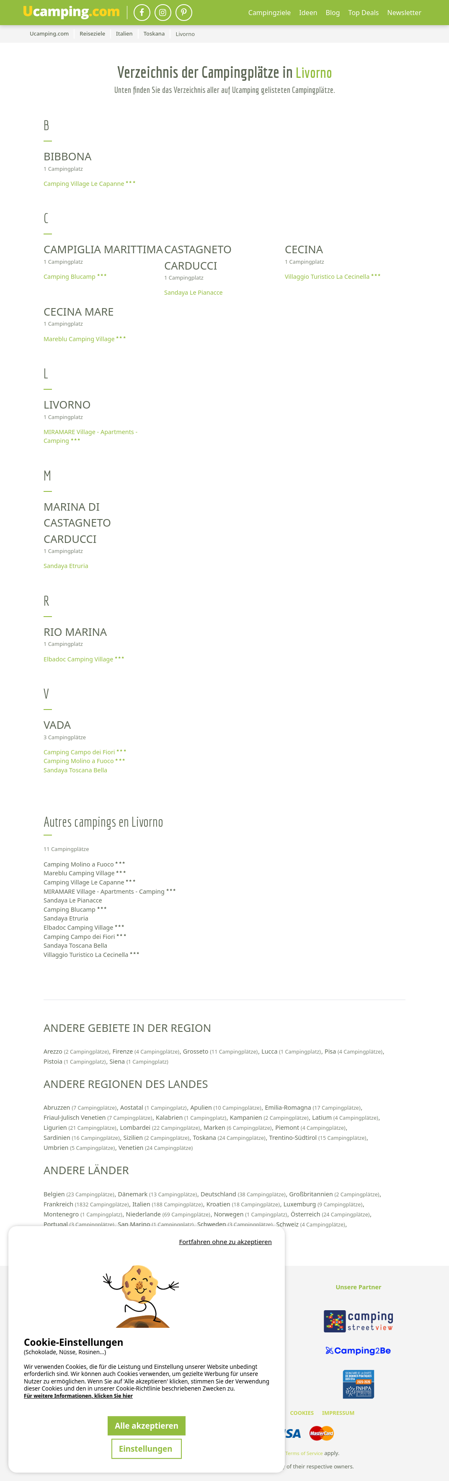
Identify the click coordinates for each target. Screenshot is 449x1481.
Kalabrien (192, 1117)
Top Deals (363, 12)
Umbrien (80, 1148)
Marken (238, 1127)
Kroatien (243, 1204)
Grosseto (221, 1051)
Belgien (80, 1194)
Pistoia (75, 1061)
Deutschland (244, 1194)
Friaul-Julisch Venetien (99, 1117)
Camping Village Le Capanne (89, 184)
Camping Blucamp (75, 276)
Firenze (147, 1051)
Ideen (308, 12)
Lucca (292, 1051)
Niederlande (169, 1214)
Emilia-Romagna (313, 1107)
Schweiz (311, 1224)
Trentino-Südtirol (318, 1138)
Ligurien (81, 1127)
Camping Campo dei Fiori (85, 752)
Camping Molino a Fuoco (84, 761)
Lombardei (160, 1127)
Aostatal (154, 1107)
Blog (333, 12)
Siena (138, 1061)
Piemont (311, 1127)
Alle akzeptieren (146, 1425)
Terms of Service (304, 1453)
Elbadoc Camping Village (84, 659)
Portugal (80, 1224)
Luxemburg (324, 1204)
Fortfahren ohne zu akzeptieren (225, 1241)
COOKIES (302, 1413)
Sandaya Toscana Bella (75, 770)
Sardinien (82, 1138)
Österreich (331, 1214)
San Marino (156, 1224)
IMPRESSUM (338, 1413)
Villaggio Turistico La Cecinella (332, 276)
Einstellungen (147, 1448)
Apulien (226, 1107)
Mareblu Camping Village (85, 339)
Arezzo (77, 1051)
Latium (345, 1117)
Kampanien (270, 1117)
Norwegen (251, 1214)
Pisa (354, 1051)
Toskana (230, 1138)
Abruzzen (81, 1107)
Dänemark (158, 1194)
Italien (168, 1204)
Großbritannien (335, 1194)
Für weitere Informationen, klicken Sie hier (78, 1396)
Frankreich (87, 1204)
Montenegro (84, 1214)
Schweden (235, 1224)
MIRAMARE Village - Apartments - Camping (90, 436)
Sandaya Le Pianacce (193, 292)
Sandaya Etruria (66, 566)
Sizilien (157, 1138)
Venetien (156, 1148)
